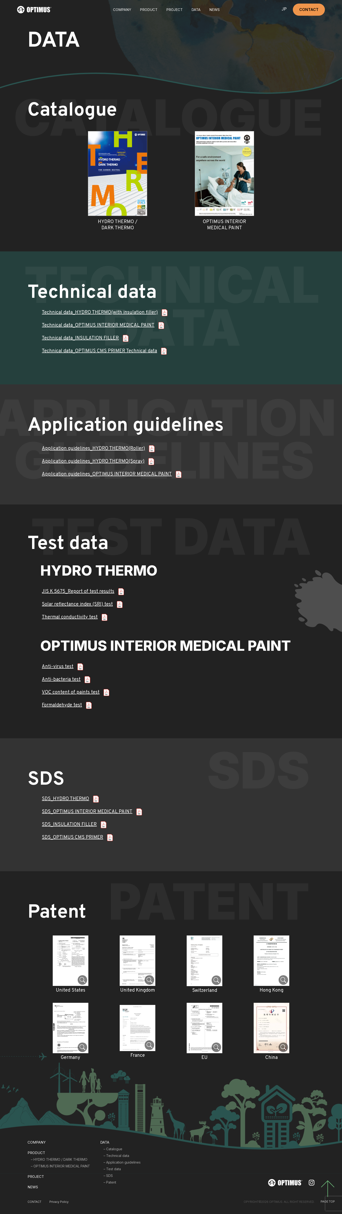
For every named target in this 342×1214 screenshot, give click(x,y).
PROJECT (174, 9)
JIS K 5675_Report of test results (78, 591)
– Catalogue (113, 1149)
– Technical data (116, 1156)
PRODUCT (36, 1152)
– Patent (110, 1182)
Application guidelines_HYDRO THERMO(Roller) (93, 448)
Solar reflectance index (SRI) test (77, 604)
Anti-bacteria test (61, 679)
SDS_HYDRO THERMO (65, 799)
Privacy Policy (59, 1202)
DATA (195, 9)
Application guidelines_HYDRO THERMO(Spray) (93, 461)
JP (284, 9)
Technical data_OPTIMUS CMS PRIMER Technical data (99, 351)
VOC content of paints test (71, 692)
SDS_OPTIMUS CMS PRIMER (72, 837)
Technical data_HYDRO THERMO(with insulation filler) (100, 312)
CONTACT (308, 9)
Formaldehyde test (62, 705)
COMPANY (122, 9)
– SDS (108, 1176)
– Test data (112, 1169)
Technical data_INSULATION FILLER (80, 338)
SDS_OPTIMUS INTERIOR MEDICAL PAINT (87, 812)
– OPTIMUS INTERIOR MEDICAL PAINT (60, 1166)
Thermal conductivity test (70, 617)
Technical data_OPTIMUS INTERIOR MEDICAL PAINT (98, 325)
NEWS (214, 9)
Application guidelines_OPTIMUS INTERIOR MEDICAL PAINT (107, 474)
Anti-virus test (57, 667)
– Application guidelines (122, 1162)
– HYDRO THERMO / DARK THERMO (59, 1159)
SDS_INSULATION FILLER (69, 825)
